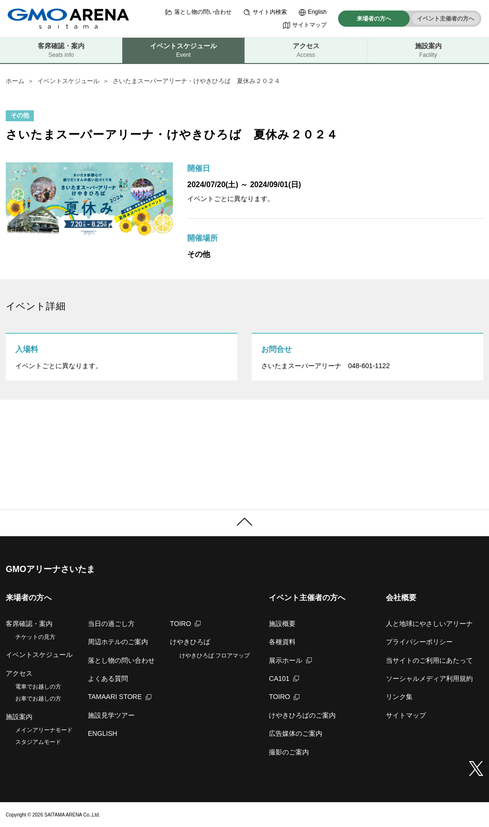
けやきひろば (190, 642)
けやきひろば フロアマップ (215, 655)
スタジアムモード (38, 742)
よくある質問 (108, 678)
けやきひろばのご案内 (302, 715)
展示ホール (290, 660)
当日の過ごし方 (111, 623)
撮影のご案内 (289, 752)
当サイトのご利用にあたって (429, 660)
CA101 (284, 678)
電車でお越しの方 (38, 686)
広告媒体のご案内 (295, 733)
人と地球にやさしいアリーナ (429, 623)
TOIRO (185, 623)
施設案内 (428, 50)
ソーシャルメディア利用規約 (429, 678)
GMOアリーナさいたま (50, 569)
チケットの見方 (35, 637)
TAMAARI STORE (119, 696)
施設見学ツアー (111, 715)
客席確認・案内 (61, 50)
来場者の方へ (374, 18)
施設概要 (282, 623)
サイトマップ (305, 25)
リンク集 (399, 696)
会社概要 (401, 598)
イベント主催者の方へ (445, 18)
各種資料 (282, 642)
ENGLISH (102, 733)
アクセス (306, 50)
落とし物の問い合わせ (198, 12)
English (312, 12)
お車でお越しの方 (38, 698)
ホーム (15, 81)
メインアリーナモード (44, 730)
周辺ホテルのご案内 (118, 642)
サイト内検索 (265, 12)
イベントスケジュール (68, 81)
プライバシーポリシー (419, 642)
